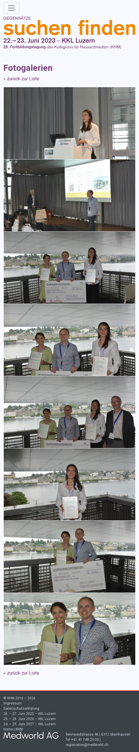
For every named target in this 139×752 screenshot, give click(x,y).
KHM (19, 729)
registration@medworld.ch (87, 745)
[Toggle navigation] (11, 8)
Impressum (12, 703)
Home (8, 729)
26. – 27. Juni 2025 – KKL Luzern (29, 714)
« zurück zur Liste (21, 78)
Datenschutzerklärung (21, 709)
